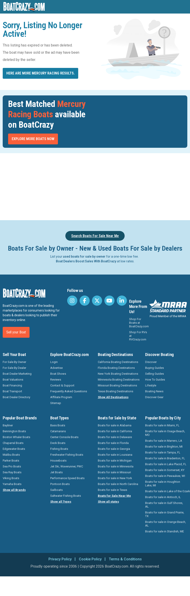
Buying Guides (154, 368)
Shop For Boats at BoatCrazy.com (139, 322)
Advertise (56, 368)
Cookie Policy (90, 559)
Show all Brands (14, 490)
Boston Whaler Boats (16, 437)
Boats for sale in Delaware (115, 437)
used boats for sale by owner (84, 256)
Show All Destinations (113, 397)
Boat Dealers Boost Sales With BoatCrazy (86, 261)
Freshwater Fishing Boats (66, 454)
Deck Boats (57, 443)
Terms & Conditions (125, 559)
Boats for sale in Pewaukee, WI (165, 476)
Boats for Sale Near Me (114, 495)
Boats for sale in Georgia (114, 448)
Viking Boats (11, 478)
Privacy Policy (60, 559)
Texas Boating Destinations (115, 391)
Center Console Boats (64, 437)
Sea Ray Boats (12, 472)
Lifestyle (150, 385)
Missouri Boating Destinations (117, 385)
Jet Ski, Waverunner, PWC (66, 466)
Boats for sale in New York (115, 478)
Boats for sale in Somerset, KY (164, 470)
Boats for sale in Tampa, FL (162, 452)
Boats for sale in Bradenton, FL (165, 458)
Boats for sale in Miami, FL (162, 425)
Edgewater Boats (14, 448)
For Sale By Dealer (14, 368)
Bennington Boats (14, 431)
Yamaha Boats (12, 484)
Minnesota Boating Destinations (119, 379)
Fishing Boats (59, 448)
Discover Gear (154, 397)
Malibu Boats (11, 454)
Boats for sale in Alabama (114, 425)
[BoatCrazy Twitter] (97, 301)
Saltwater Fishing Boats (65, 495)
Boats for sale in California (115, 431)
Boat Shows (58, 373)
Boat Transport (12, 391)
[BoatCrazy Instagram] (72, 301)
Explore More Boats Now (33, 139)
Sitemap (55, 403)
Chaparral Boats (13, 443)
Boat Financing (12, 385)
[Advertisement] (95, 185)
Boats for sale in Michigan (115, 460)
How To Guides (155, 379)
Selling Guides (154, 373)
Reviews (55, 379)
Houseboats (58, 460)
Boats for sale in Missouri (114, 472)
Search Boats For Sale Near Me (95, 236)
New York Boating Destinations (118, 373)
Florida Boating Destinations (116, 368)
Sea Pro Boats (12, 466)
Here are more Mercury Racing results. (40, 73)
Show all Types (60, 501)
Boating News (154, 391)
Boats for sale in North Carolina (118, 484)
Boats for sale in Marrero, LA (163, 440)
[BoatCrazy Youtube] (109, 301)
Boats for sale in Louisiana (115, 454)
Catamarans (58, 431)
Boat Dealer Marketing (17, 373)
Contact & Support (62, 385)
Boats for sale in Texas (112, 490)
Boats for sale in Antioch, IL (163, 497)
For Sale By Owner (14, 362)
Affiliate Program (61, 397)
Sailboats (56, 490)
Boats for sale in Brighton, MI (164, 446)
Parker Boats (11, 460)
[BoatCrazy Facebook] (85, 301)
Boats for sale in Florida (113, 443)
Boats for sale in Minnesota (115, 466)
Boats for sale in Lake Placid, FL (165, 464)
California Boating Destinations (118, 362)
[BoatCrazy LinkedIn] (122, 301)
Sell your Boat (16, 332)
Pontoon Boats (60, 484)
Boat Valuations (13, 379)
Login (54, 362)
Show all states (108, 501)
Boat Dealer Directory (16, 397)
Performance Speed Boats (67, 478)
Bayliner (8, 425)
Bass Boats (57, 425)
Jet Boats (56, 472)
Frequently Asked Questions (68, 391)
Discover (151, 362)
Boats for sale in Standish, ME (164, 531)
